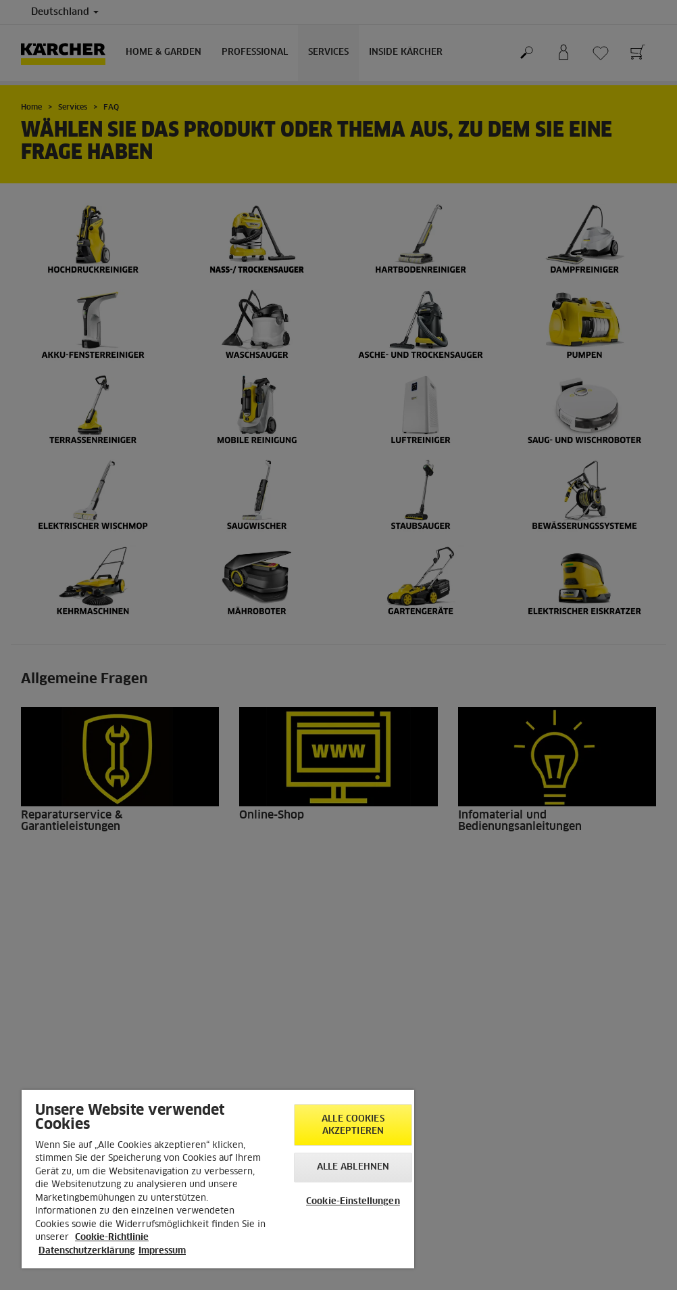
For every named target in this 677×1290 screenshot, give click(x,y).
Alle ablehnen (353, 1167)
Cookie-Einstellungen (353, 1201)
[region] (218, 1179)
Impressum (162, 1251)
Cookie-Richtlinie (112, 1237)
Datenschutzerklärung (87, 1251)
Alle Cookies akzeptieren (353, 1125)
